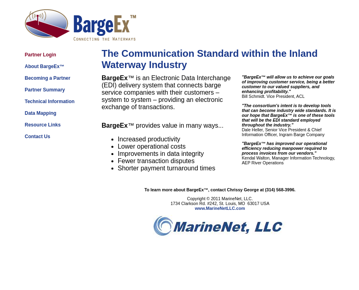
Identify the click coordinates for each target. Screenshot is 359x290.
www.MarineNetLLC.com (220, 208)
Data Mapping (41, 113)
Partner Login (40, 55)
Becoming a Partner (47, 78)
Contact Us (37, 136)
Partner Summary (45, 90)
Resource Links (43, 125)
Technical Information (50, 101)
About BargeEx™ (45, 66)
